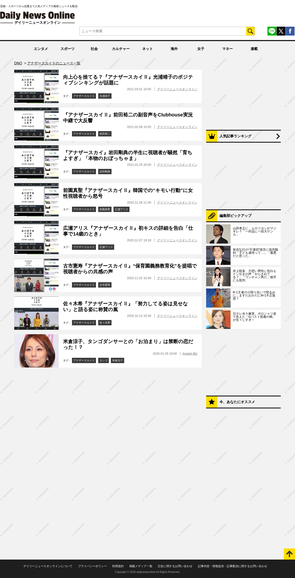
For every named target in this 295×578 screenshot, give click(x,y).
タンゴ (104, 360)
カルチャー (121, 49)
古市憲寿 (105, 284)
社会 (94, 49)
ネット (147, 49)
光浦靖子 (105, 96)
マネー (227, 49)
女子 (200, 49)
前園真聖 (105, 209)
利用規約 (118, 566)
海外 (174, 49)
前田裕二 (105, 133)
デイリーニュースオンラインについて (47, 566)
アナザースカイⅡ (84, 96)
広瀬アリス (121, 209)
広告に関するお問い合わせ (175, 566)
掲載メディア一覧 (140, 566)
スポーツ (67, 49)
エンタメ (41, 49)
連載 (254, 49)
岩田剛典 (105, 171)
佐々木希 (105, 322)
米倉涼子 (117, 360)
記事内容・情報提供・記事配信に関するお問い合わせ (232, 566)
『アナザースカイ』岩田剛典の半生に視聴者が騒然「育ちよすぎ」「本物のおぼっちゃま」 (127, 155)
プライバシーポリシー (92, 566)
